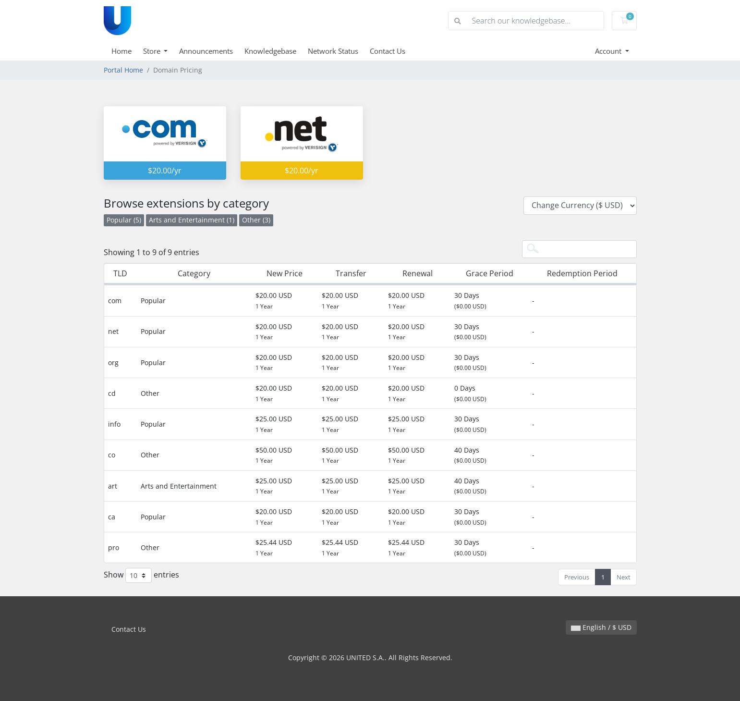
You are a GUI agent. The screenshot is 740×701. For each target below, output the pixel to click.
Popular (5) (124, 219)
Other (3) (256, 219)
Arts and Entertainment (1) (191, 219)
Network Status (333, 51)
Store (152, 51)
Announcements (206, 51)
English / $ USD (601, 627)
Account (609, 51)
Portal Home (123, 69)
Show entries (141, 575)
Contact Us (387, 51)
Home (121, 51)
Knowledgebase (270, 51)
